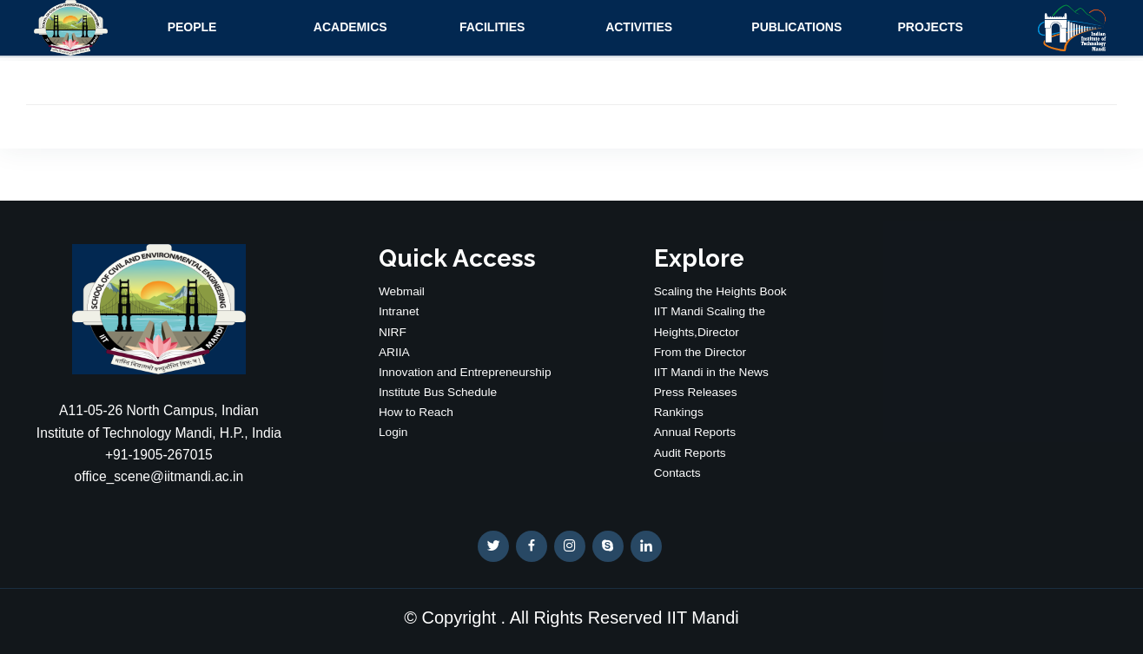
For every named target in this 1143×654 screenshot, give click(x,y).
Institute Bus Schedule (438, 392)
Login (393, 432)
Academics (350, 27)
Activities (638, 27)
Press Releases (695, 392)
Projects (929, 27)
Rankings (679, 412)
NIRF (392, 332)
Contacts (677, 472)
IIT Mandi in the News (711, 372)
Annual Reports (695, 432)
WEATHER (983, 309)
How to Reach (416, 412)
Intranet (399, 311)
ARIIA (394, 352)
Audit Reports (690, 452)
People (192, 27)
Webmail (402, 291)
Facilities (492, 27)
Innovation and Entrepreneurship (465, 372)
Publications (796, 27)
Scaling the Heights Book (720, 291)
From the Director (700, 352)
